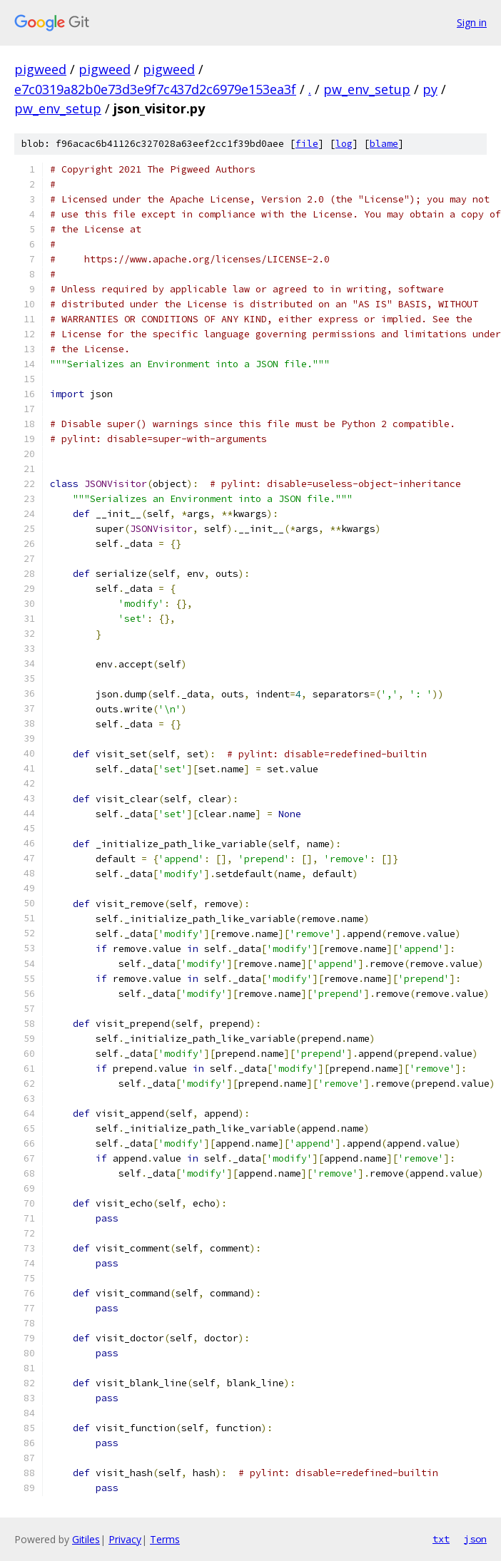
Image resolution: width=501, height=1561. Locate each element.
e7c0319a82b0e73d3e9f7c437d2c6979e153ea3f (155, 89)
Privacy (124, 1539)
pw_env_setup (366, 89)
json (475, 1538)
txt (441, 1538)
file (306, 144)
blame (384, 144)
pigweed (40, 69)
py (429, 89)
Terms (165, 1539)
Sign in (472, 22)
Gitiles (86, 1539)
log (344, 144)
